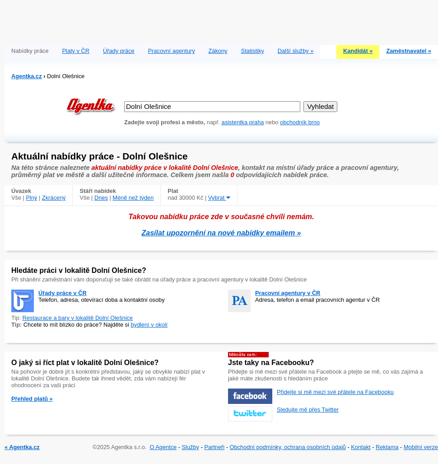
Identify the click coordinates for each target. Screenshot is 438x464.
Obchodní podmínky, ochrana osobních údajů (288, 447)
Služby (190, 447)
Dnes (101, 197)
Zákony (218, 50)
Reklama (387, 447)
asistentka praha (243, 122)
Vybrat (219, 197)
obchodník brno (300, 122)
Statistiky (252, 50)
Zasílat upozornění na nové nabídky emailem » (221, 233)
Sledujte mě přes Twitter (308, 409)
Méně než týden (133, 197)
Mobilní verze (421, 447)
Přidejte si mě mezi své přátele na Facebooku (335, 392)
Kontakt (360, 447)
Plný (31, 197)
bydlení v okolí (149, 324)
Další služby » (296, 50)
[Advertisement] (221, 20)
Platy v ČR (75, 50)
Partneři (214, 447)
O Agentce (163, 447)
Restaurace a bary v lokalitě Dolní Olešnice (77, 317)
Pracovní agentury (171, 50)
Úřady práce (119, 50)
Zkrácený (54, 197)
